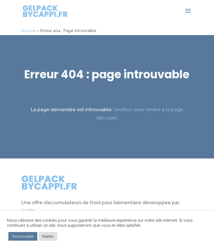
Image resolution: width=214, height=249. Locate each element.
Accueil (28, 30)
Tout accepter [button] (23, 236)
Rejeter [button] (48, 236)
